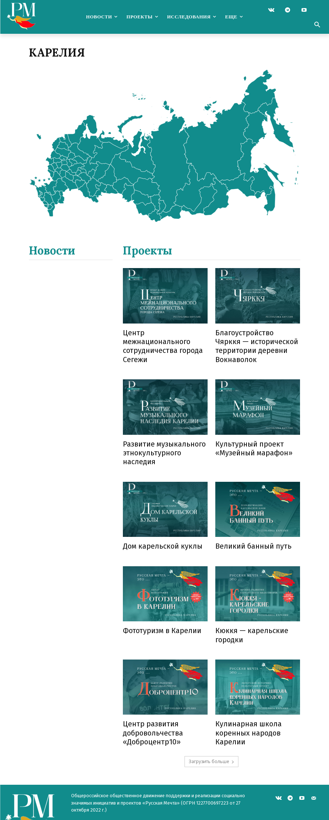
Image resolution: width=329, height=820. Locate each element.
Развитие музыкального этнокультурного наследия (164, 433)
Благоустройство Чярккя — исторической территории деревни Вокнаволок (257, 339)
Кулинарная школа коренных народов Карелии (244, 701)
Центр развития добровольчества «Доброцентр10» (150, 701)
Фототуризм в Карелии (158, 603)
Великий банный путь (249, 520)
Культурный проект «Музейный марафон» (249, 433)
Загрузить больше (211, 727)
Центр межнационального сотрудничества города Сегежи (164, 339)
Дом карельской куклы (157, 520)
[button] (316, 25)
